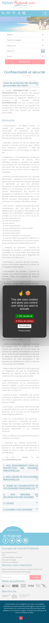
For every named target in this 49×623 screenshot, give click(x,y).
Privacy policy (25, 331)
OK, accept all (24, 316)
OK (21, 618)
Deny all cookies (24, 321)
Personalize (24, 326)
